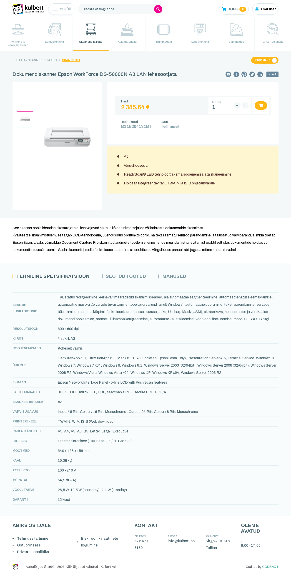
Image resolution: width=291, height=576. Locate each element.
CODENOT (270, 568)
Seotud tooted (134, 278)
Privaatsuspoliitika (34, 554)
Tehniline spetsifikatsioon (56, 278)
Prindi (272, 75)
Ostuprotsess (29, 547)
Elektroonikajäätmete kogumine (100, 543)
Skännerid (71, 61)
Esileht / (20, 61)
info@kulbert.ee (181, 543)
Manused (186, 278)
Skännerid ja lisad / (44, 61)
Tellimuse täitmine (33, 540)
